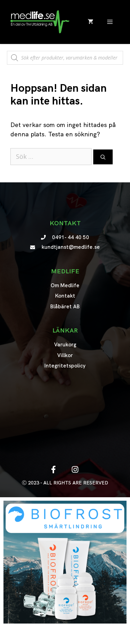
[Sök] (103, 156)
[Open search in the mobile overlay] (65, 54)
